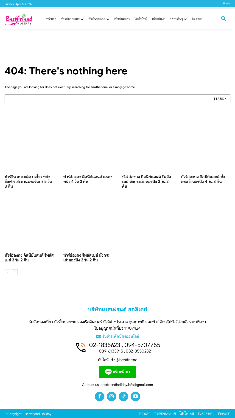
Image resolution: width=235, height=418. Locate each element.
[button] (223, 19)
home (131, 87)
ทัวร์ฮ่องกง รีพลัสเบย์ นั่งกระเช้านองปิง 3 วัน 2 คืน (86, 258)
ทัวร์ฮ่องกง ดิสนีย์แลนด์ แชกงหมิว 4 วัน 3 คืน (87, 179)
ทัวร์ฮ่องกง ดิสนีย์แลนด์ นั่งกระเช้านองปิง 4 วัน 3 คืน (203, 179)
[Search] (220, 99)
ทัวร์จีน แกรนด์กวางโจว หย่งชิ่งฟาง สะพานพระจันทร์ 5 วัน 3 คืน (28, 181)
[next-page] (15, 272)
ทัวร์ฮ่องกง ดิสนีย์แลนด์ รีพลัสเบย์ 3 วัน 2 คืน (29, 258)
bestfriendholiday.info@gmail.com (127, 385)
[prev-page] (7, 272)
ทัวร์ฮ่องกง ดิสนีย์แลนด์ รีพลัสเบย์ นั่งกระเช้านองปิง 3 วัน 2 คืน (146, 181)
